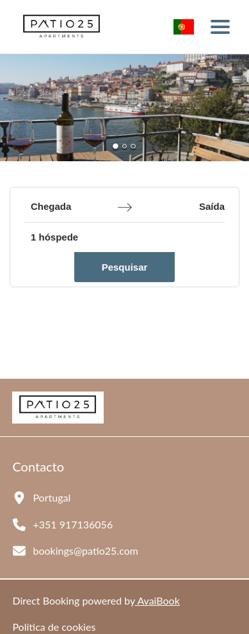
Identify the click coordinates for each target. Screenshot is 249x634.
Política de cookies (53, 627)
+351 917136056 (73, 524)
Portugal (51, 497)
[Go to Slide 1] (116, 146)
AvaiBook (157, 600)
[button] (124, 107)
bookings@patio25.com (85, 550)
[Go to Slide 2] (124, 146)
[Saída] (187, 207)
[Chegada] (69, 207)
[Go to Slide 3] (133, 146)
